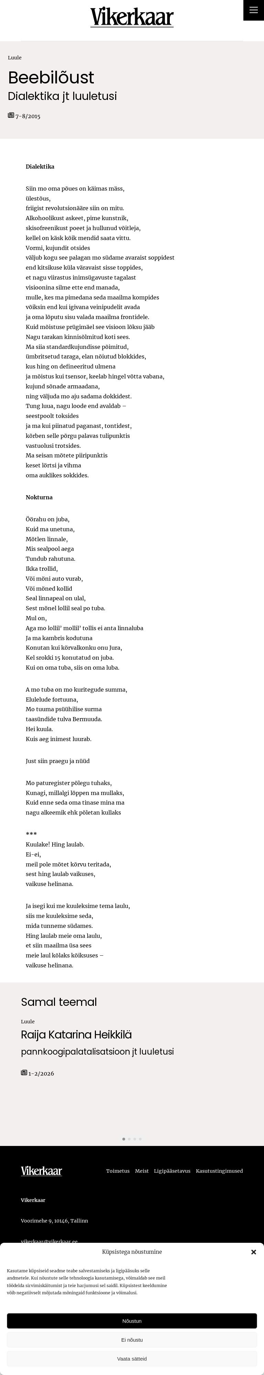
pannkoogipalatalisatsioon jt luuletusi (97, 1052)
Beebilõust (51, 77)
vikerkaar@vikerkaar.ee (49, 1242)
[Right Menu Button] (254, 10)
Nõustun (132, 1321)
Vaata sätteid (132, 1359)
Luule (15, 58)
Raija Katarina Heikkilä (76, 1035)
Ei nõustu (132, 1340)
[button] (253, 1252)
